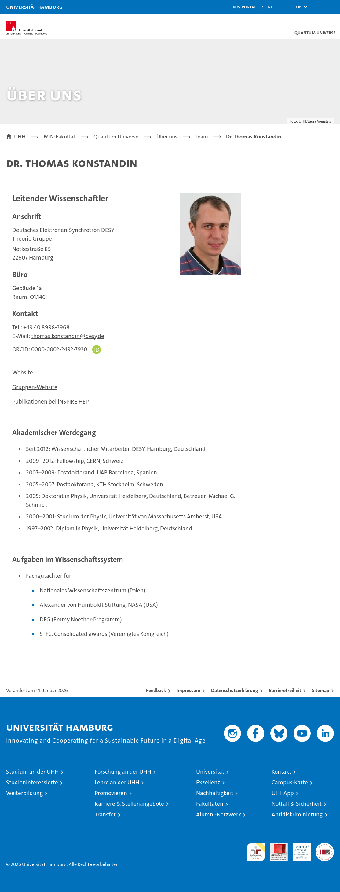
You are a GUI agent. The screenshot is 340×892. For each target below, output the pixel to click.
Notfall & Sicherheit (297, 804)
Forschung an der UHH (123, 772)
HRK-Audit (298, 849)
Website (22, 372)
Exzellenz (208, 782)
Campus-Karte (290, 782)
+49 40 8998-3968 (46, 327)
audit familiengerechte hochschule (256, 852)
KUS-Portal (244, 6)
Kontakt (281, 772)
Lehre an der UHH (117, 782)
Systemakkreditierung (325, 846)
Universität (210, 772)
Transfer (105, 814)
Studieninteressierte (32, 782)
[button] (300, 7)
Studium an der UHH (32, 772)
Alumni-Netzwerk (218, 814)
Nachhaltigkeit (214, 793)
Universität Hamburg (34, 6)
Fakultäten (209, 804)
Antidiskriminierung (297, 814)
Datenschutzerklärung (234, 690)
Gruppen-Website (34, 387)
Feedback (156, 690)
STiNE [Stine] (267, 6)
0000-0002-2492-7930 (59, 349)
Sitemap (320, 690)
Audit (275, 846)
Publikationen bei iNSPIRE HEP (50, 401)
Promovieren (111, 793)
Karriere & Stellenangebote (129, 804)
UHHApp (283, 793)
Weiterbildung (24, 793)
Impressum (188, 690)
